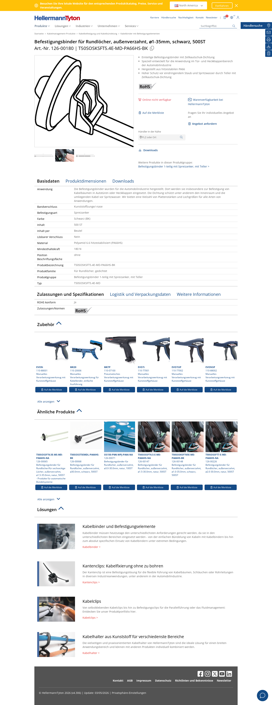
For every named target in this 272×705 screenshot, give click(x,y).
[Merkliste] (268, 53)
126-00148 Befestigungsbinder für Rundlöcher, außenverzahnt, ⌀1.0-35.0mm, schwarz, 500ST (187, 449)
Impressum (143, 680)
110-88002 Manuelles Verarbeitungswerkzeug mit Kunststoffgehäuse (221, 358)
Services (130, 26)
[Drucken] (268, 39)
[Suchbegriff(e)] (218, 26)
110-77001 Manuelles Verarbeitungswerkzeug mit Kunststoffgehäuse (153, 358)
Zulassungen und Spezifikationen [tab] (70, 294)
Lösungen (61, 26)
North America (189, 5)
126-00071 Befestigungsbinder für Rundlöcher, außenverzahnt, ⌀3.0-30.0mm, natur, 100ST (119, 445)
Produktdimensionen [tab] (86, 181)
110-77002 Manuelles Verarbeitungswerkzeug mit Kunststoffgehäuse (187, 358)
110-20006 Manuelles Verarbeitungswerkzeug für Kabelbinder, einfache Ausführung (85, 360)
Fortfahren (222, 6)
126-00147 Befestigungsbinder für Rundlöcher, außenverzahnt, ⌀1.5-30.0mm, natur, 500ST (153, 447)
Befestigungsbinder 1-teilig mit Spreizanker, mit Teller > (173, 166)
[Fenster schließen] (236, 5)
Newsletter (224, 680)
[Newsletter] (268, 32)
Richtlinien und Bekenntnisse (194, 680)
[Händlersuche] (268, 25)
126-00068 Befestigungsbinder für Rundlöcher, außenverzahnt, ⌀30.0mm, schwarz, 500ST (85, 447)
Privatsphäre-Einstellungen (129, 693)
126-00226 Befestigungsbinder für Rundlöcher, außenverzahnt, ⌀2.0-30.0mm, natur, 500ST (221, 447)
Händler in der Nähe (149, 131)
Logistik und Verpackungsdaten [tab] (140, 294)
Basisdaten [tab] (48, 181)
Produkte (41, 26)
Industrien (83, 26)
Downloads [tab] (123, 181)
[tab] (136, 325)
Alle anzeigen (49, 401)
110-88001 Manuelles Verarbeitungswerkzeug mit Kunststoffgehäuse (51, 358)
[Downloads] (268, 46)
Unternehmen (107, 26)
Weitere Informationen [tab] (199, 294)
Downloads (148, 150)
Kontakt (118, 680)
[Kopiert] (152, 48)
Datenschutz (163, 680)
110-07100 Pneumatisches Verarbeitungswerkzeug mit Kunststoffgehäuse (119, 358)
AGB (130, 680)
